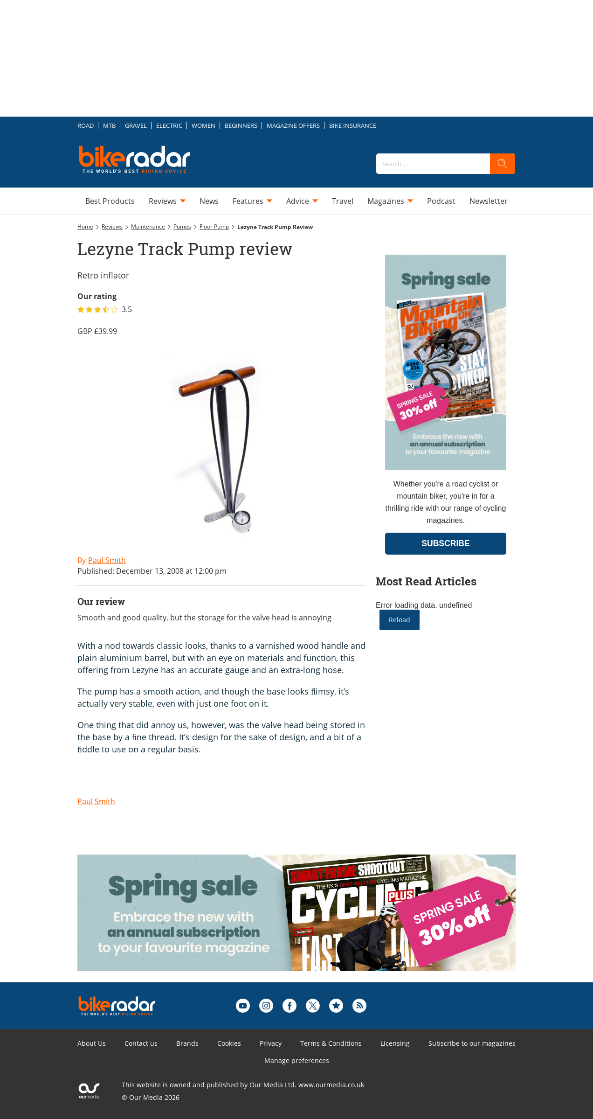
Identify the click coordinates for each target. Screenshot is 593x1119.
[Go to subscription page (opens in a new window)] (445, 468)
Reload (399, 619)
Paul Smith (96, 801)
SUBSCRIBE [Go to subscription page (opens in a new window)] (445, 543)
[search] (502, 163)
